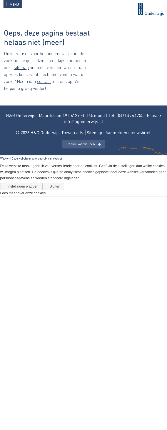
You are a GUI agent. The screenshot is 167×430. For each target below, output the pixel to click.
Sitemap (94, 132)
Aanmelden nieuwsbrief (127, 132)
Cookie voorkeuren (81, 144)
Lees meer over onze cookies (23, 193)
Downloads (72, 132)
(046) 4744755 (130, 115)
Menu (13, 4)
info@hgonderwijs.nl (83, 121)
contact (44, 81)
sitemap (21, 67)
